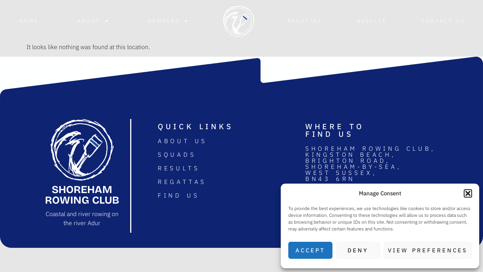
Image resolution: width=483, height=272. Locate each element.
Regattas (305, 21)
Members (168, 21)
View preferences (428, 250)
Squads (177, 154)
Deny (358, 250)
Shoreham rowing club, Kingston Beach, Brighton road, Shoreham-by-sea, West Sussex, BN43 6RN (370, 163)
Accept (310, 250)
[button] (468, 193)
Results (371, 21)
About (93, 21)
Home (28, 21)
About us (182, 141)
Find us (179, 195)
